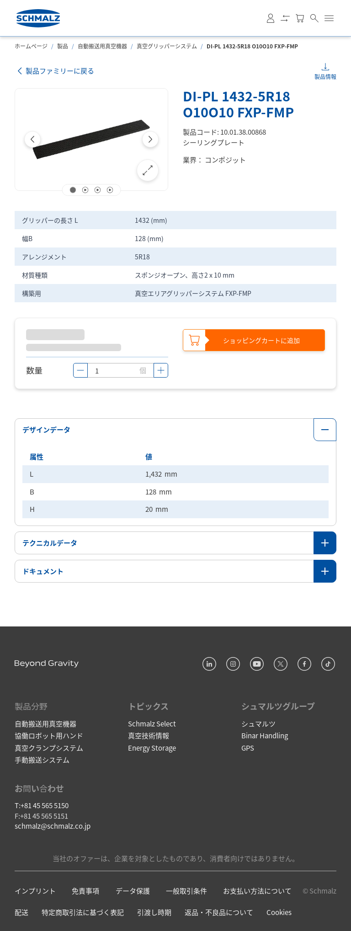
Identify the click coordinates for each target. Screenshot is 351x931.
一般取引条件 (186, 889)
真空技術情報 (148, 734)
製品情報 (325, 76)
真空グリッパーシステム (167, 46)
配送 (21, 911)
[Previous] (32, 139)
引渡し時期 (154, 911)
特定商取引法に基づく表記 (83, 911)
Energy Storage (152, 746)
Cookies (279, 911)
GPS (247, 746)
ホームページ (31, 46)
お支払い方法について (257, 889)
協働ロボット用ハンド (49, 734)
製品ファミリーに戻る (54, 71)
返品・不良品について (219, 911)
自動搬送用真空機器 (102, 46)
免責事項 (85, 889)
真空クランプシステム (49, 746)
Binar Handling (264, 734)
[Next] (150, 139)
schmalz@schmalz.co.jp (52, 825)
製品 (62, 46)
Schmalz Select (152, 722)
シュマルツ (258, 722)
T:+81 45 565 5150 (42, 804)
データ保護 (133, 889)
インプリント (35, 889)
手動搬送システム (42, 758)
